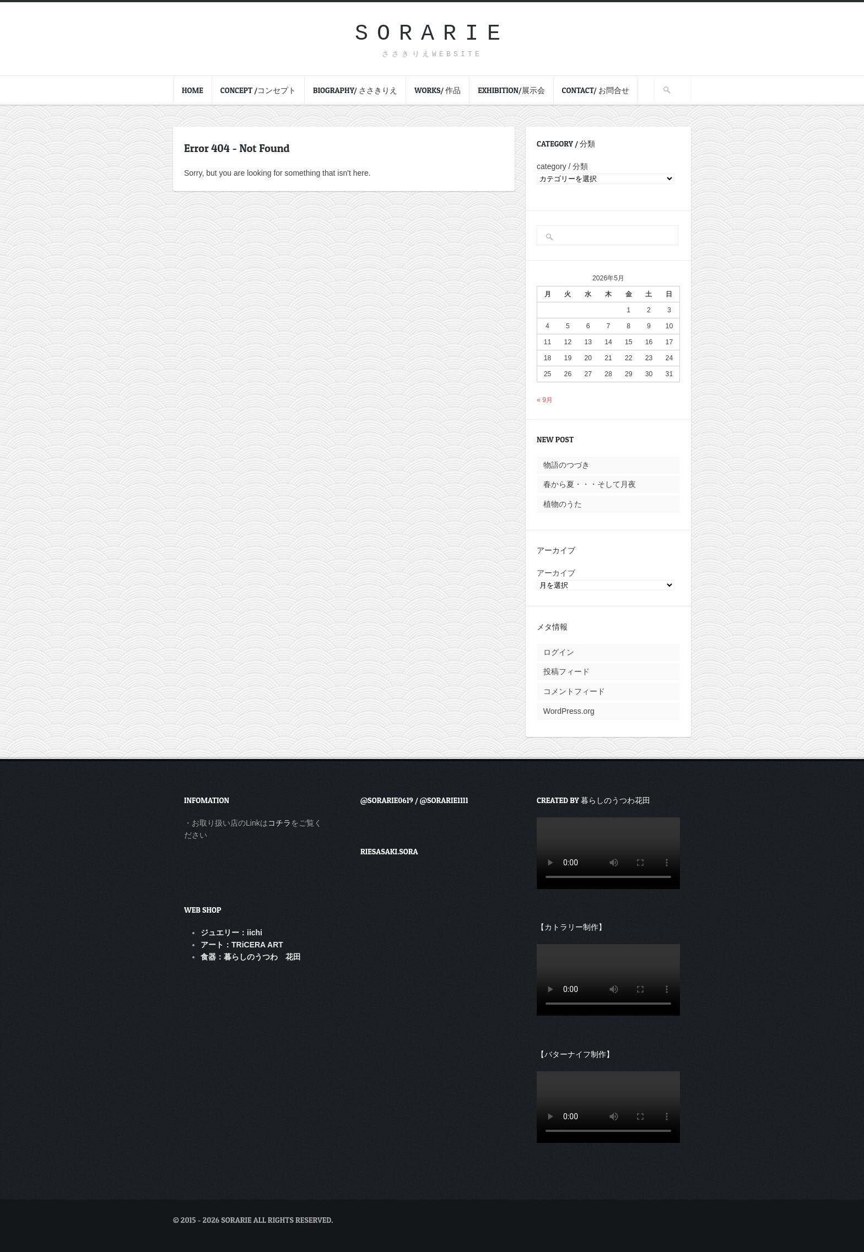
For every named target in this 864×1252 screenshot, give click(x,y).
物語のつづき (566, 464)
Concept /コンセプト (258, 90)
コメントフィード (574, 691)
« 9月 (545, 400)
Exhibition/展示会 (511, 90)
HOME (192, 90)
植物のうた (562, 504)
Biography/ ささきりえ (355, 90)
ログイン (558, 652)
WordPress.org (569, 711)
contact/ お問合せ (595, 90)
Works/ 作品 (437, 90)
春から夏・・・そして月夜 (589, 484)
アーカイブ (556, 572)
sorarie (432, 33)
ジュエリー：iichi (231, 932)
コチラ (279, 823)
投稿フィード (566, 671)
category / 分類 (562, 166)
